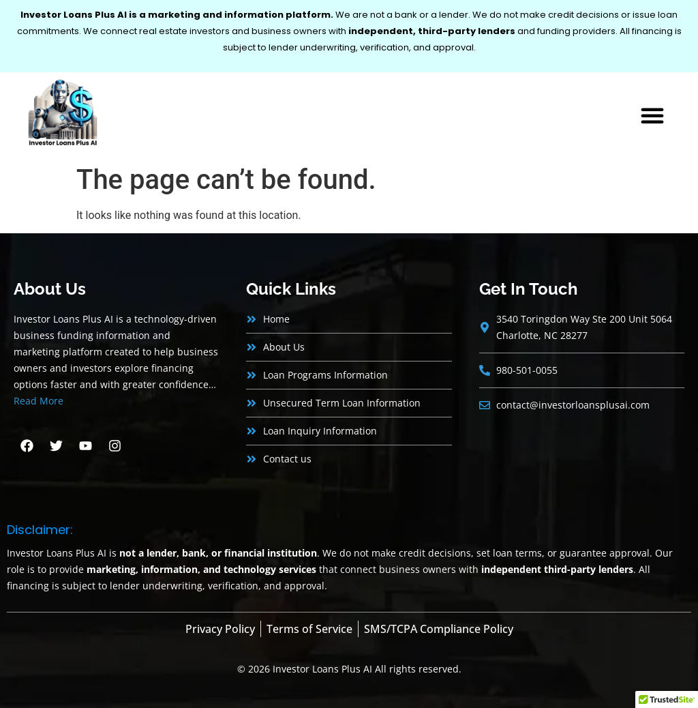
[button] (652, 115)
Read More (38, 400)
